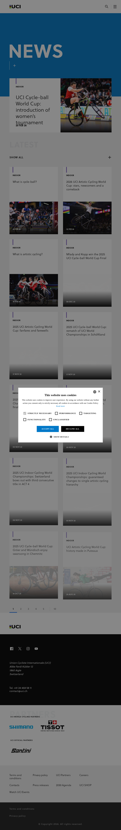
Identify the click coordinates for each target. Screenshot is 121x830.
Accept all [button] (47, 429)
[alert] (60, 415)
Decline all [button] (72, 429)
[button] (60, 436)
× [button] (99, 391)
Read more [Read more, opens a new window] (60, 406)
